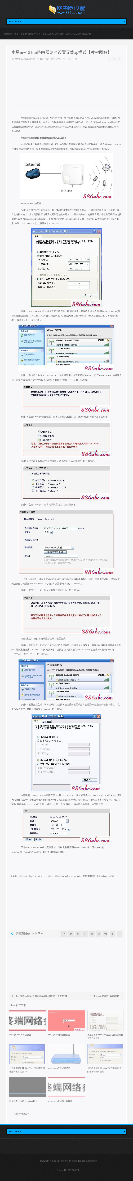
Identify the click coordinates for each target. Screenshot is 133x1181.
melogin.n (69, 876)
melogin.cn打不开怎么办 (20, 1035)
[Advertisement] (66, 87)
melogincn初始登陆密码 (84, 876)
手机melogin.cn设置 (105, 876)
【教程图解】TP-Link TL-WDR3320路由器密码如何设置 (104, 1070)
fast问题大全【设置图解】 (109, 996)
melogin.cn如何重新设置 (59, 1035)
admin (12, 1005)
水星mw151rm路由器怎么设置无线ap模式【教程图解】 (61, 52)
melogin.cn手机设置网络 (59, 1068)
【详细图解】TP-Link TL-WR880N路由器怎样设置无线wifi (27, 1070)
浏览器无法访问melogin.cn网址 (23, 1101)
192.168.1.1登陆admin (54, 876)
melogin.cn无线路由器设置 (60, 1101)
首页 (16, 34)
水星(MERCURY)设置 (30, 34)
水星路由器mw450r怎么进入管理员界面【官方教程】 (105, 1037)
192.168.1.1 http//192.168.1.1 (31, 876)
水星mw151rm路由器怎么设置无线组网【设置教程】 (44, 996)
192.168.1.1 (73, 1170)
